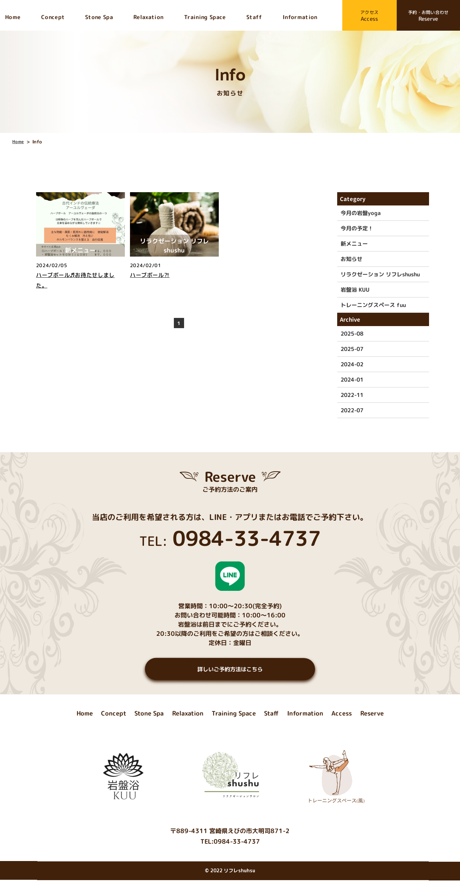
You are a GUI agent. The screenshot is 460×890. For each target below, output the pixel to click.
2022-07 (352, 410)
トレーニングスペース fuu (373, 305)
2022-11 (352, 395)
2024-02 (352, 364)
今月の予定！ (357, 228)
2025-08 (352, 333)
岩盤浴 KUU (355, 289)
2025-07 (352, 349)
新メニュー (354, 243)
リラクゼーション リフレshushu (380, 274)
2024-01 (352, 379)
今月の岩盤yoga (361, 213)
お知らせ (351, 259)
